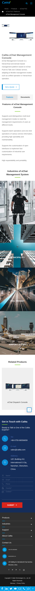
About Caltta (7, 536)
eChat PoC (23, 9)
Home (6, 9)
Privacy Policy (21, 583)
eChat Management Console (15, 14)
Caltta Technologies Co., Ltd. (20, 578)
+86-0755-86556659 (19, 440)
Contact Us (6, 543)
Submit (12, 505)
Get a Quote (11, 87)
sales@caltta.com (18, 450)
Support (5, 530)
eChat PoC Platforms (13, 11)
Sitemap (12, 583)
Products (14, 9)
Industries (6, 524)
